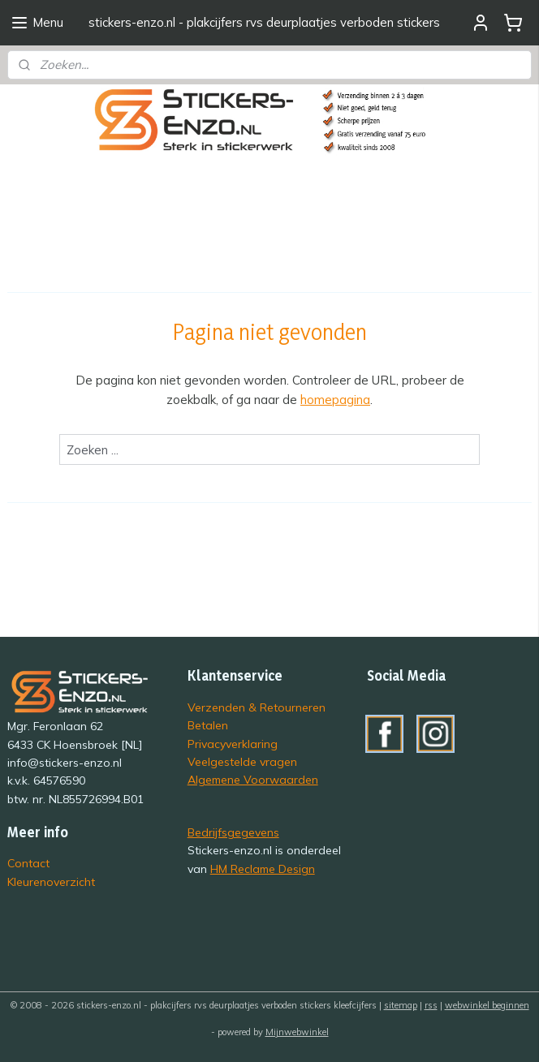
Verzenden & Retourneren (257, 707)
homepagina (335, 399)
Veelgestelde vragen (242, 761)
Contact (28, 863)
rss (431, 1005)
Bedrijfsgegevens (233, 832)
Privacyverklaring (233, 743)
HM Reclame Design (262, 868)
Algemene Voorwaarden (253, 779)
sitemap (400, 1005)
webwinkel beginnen (487, 1005)
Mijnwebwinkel (297, 1032)
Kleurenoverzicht (51, 881)
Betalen (208, 725)
